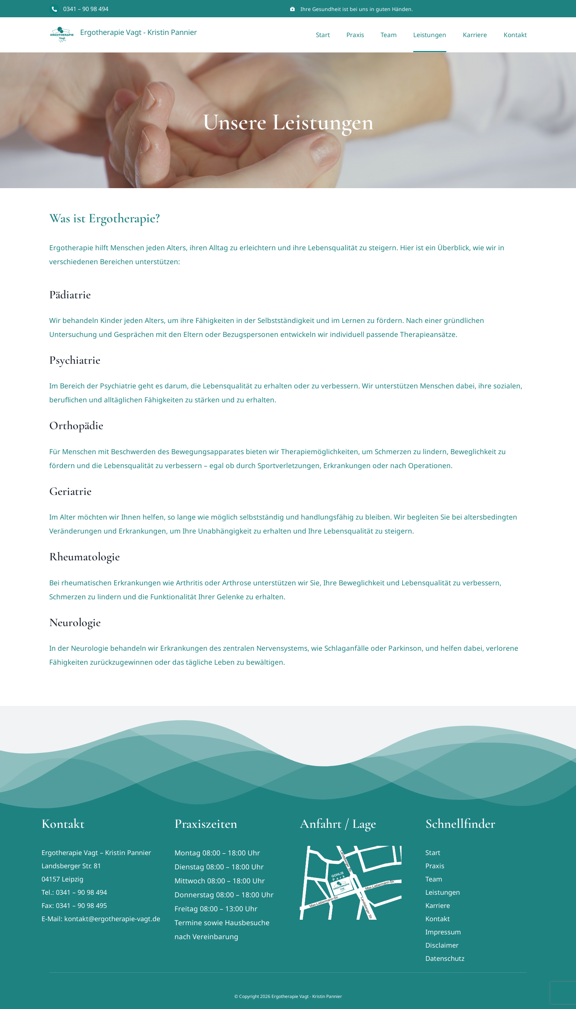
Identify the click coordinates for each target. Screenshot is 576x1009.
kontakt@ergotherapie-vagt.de (112, 918)
